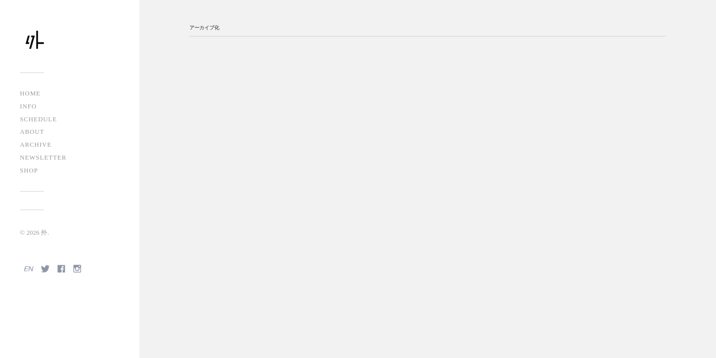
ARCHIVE (36, 144)
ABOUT (32, 131)
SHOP (29, 170)
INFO (28, 106)
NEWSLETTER (43, 157)
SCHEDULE (38, 119)
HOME (30, 93)
